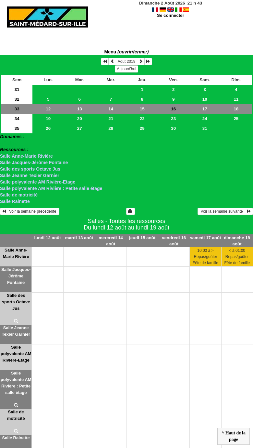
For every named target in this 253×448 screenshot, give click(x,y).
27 (79, 128)
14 (110, 108)
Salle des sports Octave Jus (30, 169)
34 (17, 118)
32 (17, 99)
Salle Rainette (15, 201)
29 (142, 128)
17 (204, 108)
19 (48, 118)
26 (48, 128)
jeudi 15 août (142, 237)
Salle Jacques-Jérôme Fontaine (34, 162)
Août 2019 (127, 61)
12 (48, 108)
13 (79, 108)
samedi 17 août (205, 237)
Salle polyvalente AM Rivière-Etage (37, 182)
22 (142, 118)
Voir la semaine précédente (29, 211)
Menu (126, 51)
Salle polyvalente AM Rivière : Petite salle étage (51, 188)
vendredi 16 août (174, 240)
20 (79, 118)
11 (236, 99)
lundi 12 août (47, 237)
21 (110, 118)
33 (17, 108)
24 (204, 118)
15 (142, 108)
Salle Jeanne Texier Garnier (29, 175)
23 (173, 118)
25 (236, 118)
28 (110, 128)
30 (173, 128)
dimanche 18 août (237, 240)
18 (236, 108)
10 (204, 99)
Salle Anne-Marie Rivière (26, 156)
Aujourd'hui (126, 69)
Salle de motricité (19, 194)
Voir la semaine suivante (225, 211)
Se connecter (170, 15)
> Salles (8, 143)
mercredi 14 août (111, 240)
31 (17, 89)
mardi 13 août (79, 237)
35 (17, 128)
